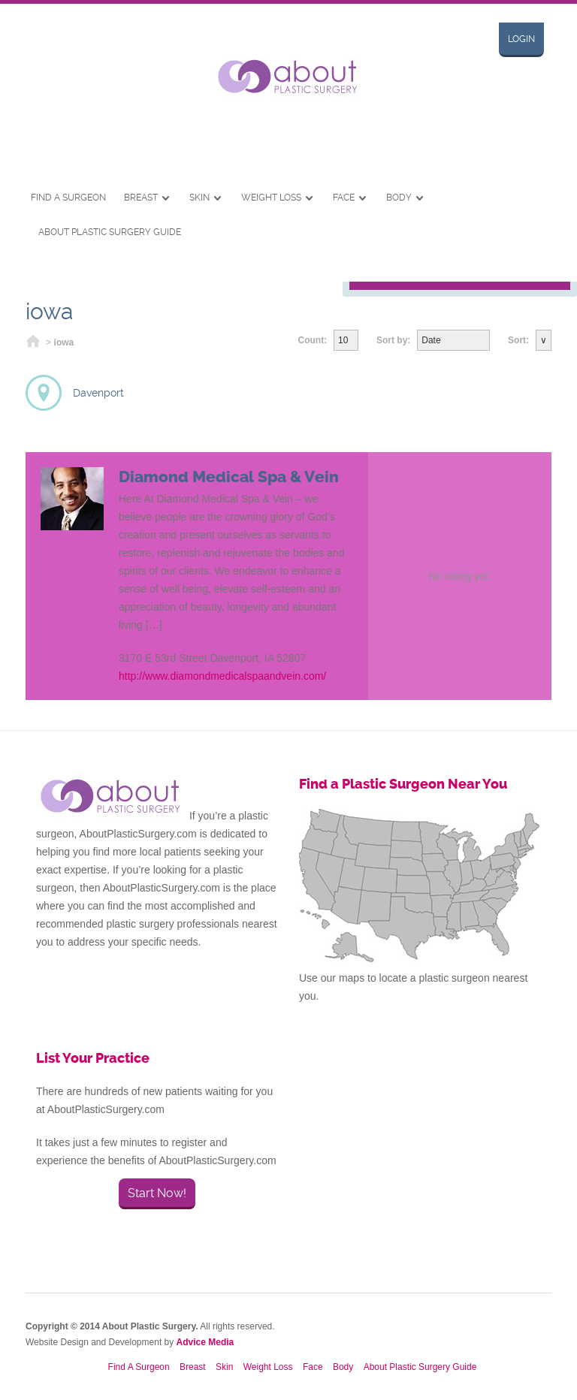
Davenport (98, 393)
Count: (313, 340)
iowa (64, 342)
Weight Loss (271, 197)
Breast (141, 197)
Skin (199, 197)
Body (399, 197)
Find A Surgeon (68, 197)
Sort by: (393, 340)
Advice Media (205, 1342)
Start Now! (157, 1193)
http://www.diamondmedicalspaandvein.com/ (222, 676)
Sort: (518, 340)
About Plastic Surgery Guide (109, 232)
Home (33, 343)
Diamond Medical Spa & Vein (229, 477)
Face (344, 197)
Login (521, 39)
